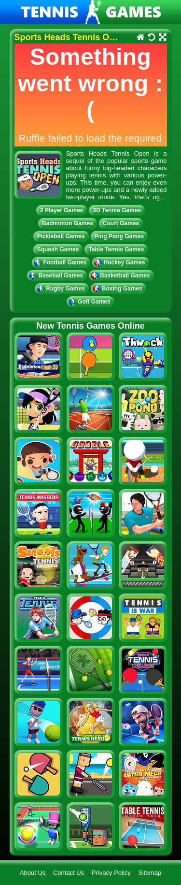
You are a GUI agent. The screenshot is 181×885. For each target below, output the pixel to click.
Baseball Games (57, 275)
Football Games (61, 262)
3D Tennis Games (117, 210)
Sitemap (149, 872)
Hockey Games (120, 262)
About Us (32, 872)
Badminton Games (67, 223)
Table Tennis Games (116, 249)
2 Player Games (61, 210)
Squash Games (58, 249)
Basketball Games (121, 275)
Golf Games (90, 301)
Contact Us (68, 872)
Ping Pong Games (119, 236)
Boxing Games (118, 288)
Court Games (121, 223)
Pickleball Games (61, 236)
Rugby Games (62, 288)
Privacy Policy (111, 872)
